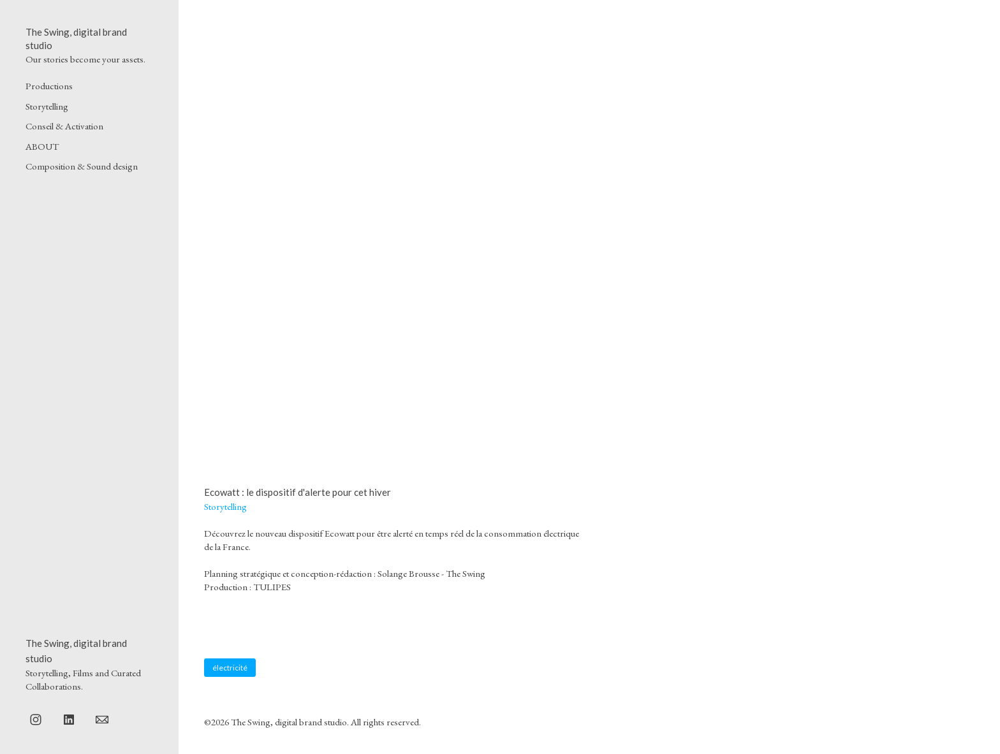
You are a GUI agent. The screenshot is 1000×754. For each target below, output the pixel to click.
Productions (49, 86)
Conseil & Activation (64, 126)
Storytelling (47, 106)
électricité (229, 667)
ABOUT (42, 146)
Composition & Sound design (82, 166)
